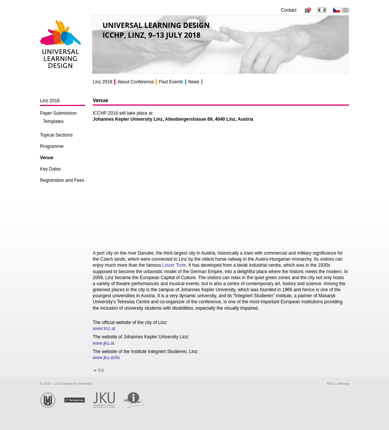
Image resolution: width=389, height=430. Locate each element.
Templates (53, 121)
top (101, 370)
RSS (330, 383)
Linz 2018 (50, 100)
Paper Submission (58, 113)
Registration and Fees (62, 180)
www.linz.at (104, 328)
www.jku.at (103, 343)
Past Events (171, 81)
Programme (52, 146)
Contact (288, 10)
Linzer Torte (174, 265)
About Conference (135, 81)
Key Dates (50, 169)
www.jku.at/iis (106, 357)
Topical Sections (56, 135)
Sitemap (343, 383)
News (193, 81)
